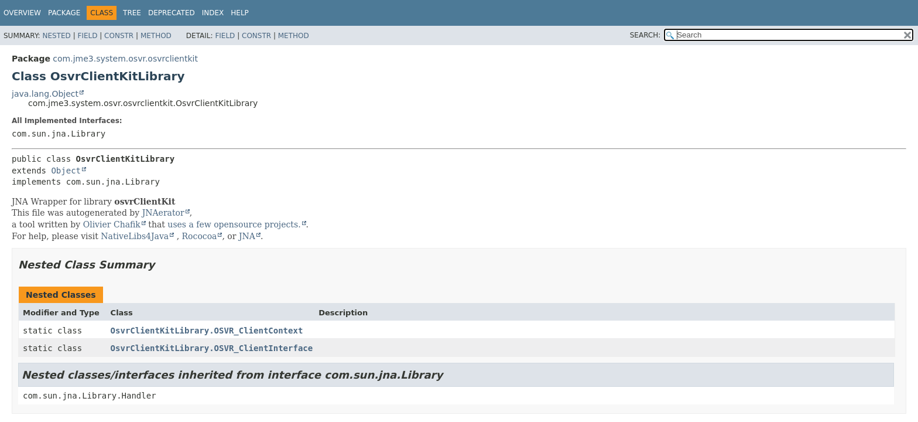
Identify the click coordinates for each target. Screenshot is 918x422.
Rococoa (199, 236)
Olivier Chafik (112, 224)
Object (66, 170)
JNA (247, 236)
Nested (56, 36)
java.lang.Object (45, 93)
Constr (118, 36)
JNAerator (163, 212)
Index (213, 13)
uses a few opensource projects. (233, 224)
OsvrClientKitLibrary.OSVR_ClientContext (207, 330)
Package (64, 13)
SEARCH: (645, 35)
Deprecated (171, 13)
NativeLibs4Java (135, 236)
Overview (22, 13)
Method (156, 36)
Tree (132, 13)
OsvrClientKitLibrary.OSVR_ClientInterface (212, 348)
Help (240, 13)
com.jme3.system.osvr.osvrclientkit (125, 58)
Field (87, 36)
